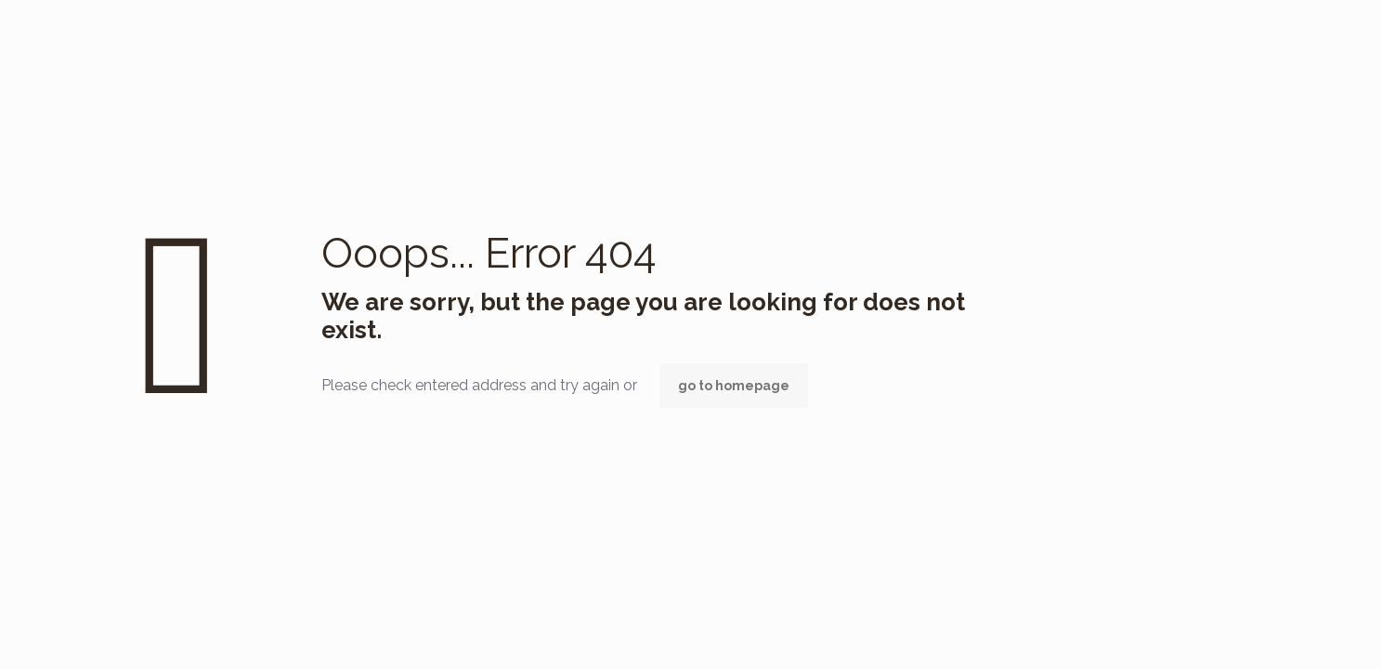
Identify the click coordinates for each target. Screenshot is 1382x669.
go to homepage (733, 385)
